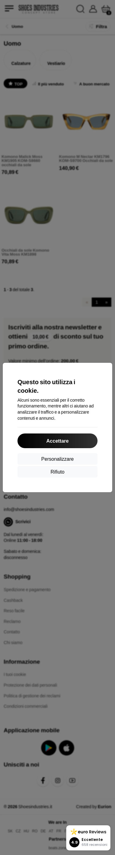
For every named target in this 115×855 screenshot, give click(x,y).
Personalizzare (57, 459)
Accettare (57, 441)
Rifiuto (57, 471)
